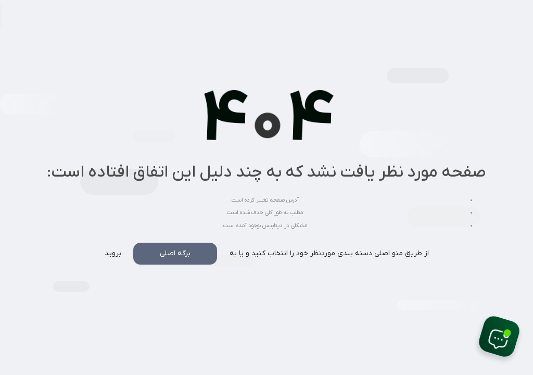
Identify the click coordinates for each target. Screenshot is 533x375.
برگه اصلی (175, 253)
